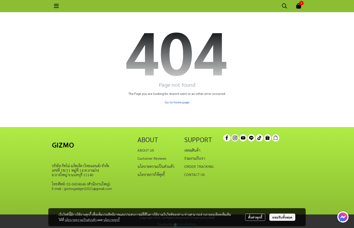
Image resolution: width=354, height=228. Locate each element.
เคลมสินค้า (192, 150)
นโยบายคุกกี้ (111, 220)
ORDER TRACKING (199, 166)
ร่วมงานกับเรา (194, 158)
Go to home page (177, 102)
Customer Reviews (151, 158)
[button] (284, 6)
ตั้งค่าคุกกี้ (255, 217)
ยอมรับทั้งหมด (282, 217)
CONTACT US (194, 174)
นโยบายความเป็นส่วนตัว (81, 220)
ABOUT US (145, 150)
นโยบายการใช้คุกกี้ (151, 174)
